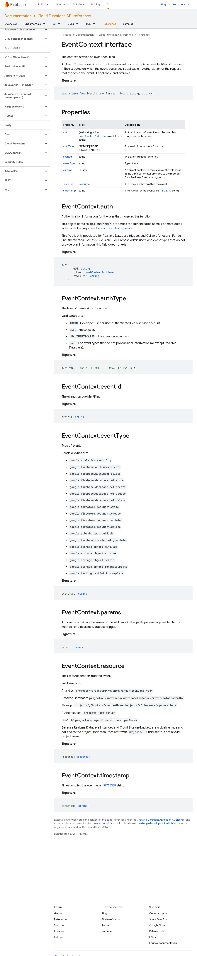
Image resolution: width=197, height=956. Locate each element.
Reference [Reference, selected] (109, 23)
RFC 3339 (166, 190)
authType (68, 146)
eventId (67, 156)
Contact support (158, 913)
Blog (163, 4)
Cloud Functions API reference (64, 16)
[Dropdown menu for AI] (60, 23)
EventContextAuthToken (93, 136)
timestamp (69, 190)
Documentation (18, 16)
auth (65, 132)
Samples (128, 23)
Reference (144, 34)
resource (68, 184)
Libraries (59, 931)
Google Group (157, 925)
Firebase (66, 34)
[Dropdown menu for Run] (65, 4)
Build (41, 4)
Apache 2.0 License (107, 823)
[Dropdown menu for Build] (48, 4)
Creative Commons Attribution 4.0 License (161, 819)
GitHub (58, 937)
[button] (22, 29)
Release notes (157, 931)
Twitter (106, 925)
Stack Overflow (158, 919)
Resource (84, 184)
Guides (58, 913)
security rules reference (117, 228)
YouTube (107, 931)
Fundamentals (32, 23)
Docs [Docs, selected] (110, 4)
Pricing (95, 4)
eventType (69, 163)
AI (54, 23)
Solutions (79, 4)
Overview (10, 23)
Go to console (181, 4)
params (67, 170)
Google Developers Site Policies (159, 823)
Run (58, 4)
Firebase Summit (111, 919)
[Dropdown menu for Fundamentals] (45, 23)
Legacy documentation (163, 943)
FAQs (152, 937)
